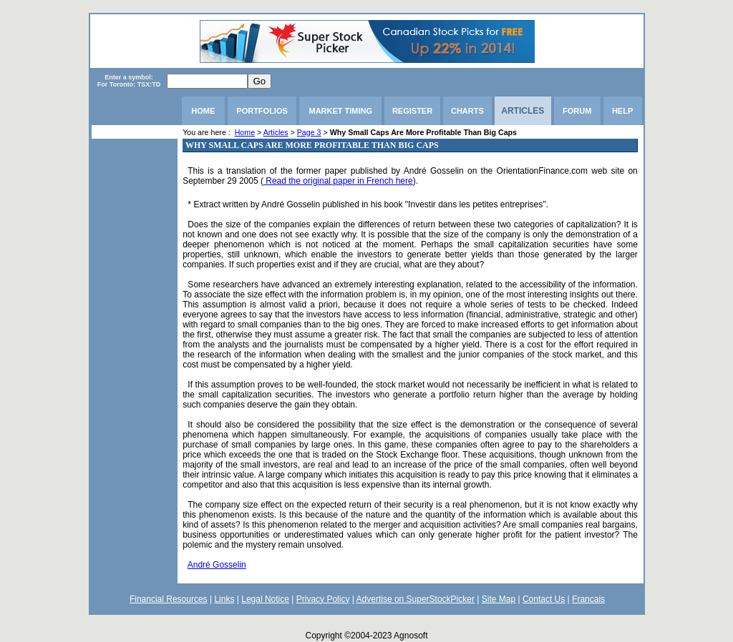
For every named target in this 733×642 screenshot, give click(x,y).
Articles (275, 132)
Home (245, 132)
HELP (622, 111)
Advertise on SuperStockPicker (415, 599)
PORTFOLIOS (262, 111)
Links (224, 599)
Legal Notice (265, 599)
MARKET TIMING (340, 111)
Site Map (498, 599)
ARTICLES (522, 111)
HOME (203, 111)
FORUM (577, 111)
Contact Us (544, 599)
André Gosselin (217, 565)
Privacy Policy (323, 599)
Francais (588, 599)
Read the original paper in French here (338, 181)
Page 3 (309, 132)
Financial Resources (169, 599)
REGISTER (412, 111)
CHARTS (467, 111)
